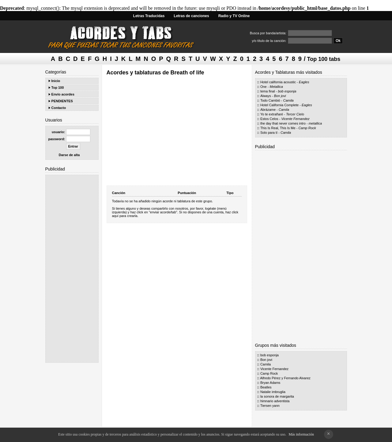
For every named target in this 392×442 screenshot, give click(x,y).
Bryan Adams (270, 382)
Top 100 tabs (324, 59)
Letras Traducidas (149, 16)
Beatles (266, 387)
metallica (315, 123)
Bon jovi (280, 96)
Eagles (304, 82)
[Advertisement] (71, 269)
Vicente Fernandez (295, 119)
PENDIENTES (62, 101)
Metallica (276, 86)
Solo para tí (268, 132)
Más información (301, 434)
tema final (267, 91)
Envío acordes (62, 94)
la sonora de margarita (277, 396)
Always (265, 96)
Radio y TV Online (234, 16)
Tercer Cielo (295, 114)
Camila (288, 100)
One (263, 86)
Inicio (55, 81)
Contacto (58, 108)
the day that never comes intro (283, 123)
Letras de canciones (191, 16)
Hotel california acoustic (278, 82)
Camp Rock (307, 128)
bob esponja (287, 91)
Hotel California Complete (279, 105)
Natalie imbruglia (272, 392)
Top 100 (57, 87)
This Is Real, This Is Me (278, 128)
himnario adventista (274, 401)
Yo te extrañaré (271, 114)
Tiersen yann (270, 405)
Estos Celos (269, 119)
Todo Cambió (270, 100)
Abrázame (268, 109)
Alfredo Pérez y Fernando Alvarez (285, 378)
